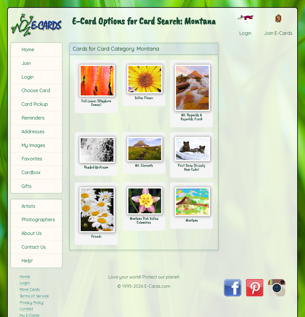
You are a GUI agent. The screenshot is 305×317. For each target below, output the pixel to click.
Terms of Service (34, 295)
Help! (26, 261)
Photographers (38, 219)
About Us (31, 233)
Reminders (33, 118)
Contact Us (33, 247)
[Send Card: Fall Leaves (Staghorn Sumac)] (96, 81)
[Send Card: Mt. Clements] (144, 149)
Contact (26, 308)
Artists (28, 206)
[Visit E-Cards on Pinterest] (254, 295)
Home (27, 49)
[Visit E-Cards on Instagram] (276, 295)
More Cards (30, 289)
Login (27, 77)
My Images (33, 145)
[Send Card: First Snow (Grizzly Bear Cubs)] (191, 149)
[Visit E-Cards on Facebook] (232, 295)
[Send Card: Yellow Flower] (144, 79)
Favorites (31, 159)
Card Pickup (34, 104)
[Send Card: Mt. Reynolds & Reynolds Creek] (191, 88)
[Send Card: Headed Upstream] (96, 150)
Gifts (26, 186)
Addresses (33, 131)
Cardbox (31, 172)
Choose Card (35, 90)
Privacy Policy (31, 302)
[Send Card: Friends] (96, 209)
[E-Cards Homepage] (37, 25)
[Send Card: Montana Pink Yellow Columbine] (144, 200)
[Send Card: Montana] (191, 201)
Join (26, 63)
